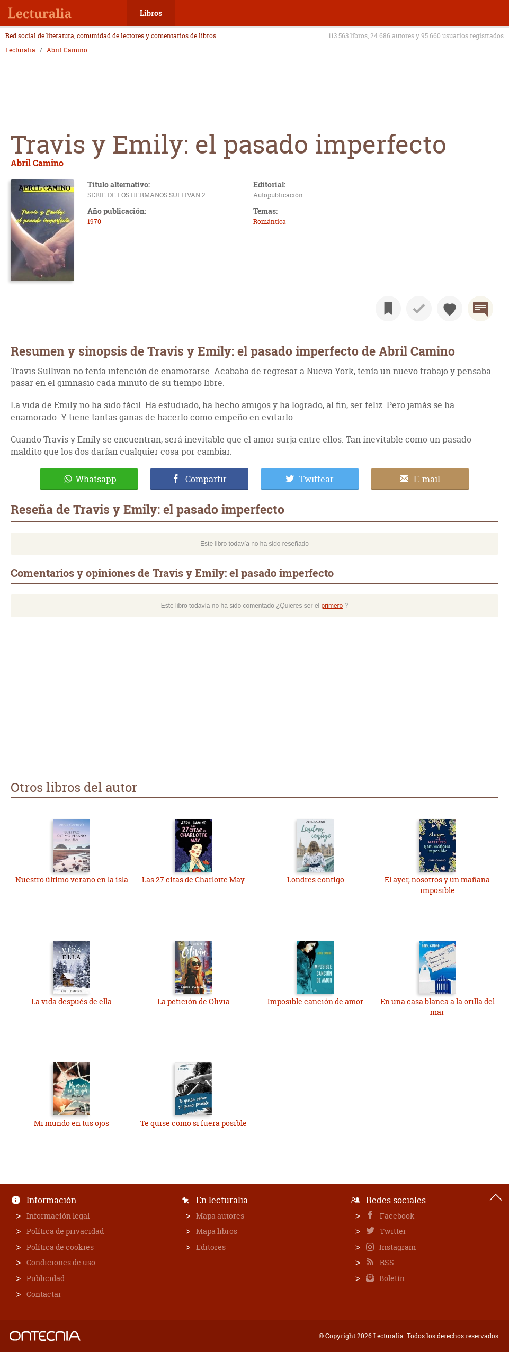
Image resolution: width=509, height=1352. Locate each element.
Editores (211, 1247)
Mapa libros (216, 1231)
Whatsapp (96, 479)
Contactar (43, 1294)
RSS (386, 1262)
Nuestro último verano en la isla (71, 880)
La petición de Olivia (193, 1001)
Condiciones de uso (60, 1262)
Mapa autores (220, 1216)
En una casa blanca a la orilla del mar (437, 1006)
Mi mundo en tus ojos (71, 1123)
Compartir (206, 479)
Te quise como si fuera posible (193, 1123)
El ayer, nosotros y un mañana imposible (437, 885)
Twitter (392, 1231)
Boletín (391, 1278)
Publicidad (45, 1278)
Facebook (396, 1216)
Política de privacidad (65, 1231)
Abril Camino (67, 50)
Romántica (269, 221)
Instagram (397, 1247)
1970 (94, 221)
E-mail (427, 479)
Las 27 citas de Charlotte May (193, 880)
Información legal (58, 1216)
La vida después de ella (71, 1001)
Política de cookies (60, 1247)
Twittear (316, 479)
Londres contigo (315, 880)
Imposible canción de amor (315, 1001)
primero (332, 605)
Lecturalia (20, 50)
